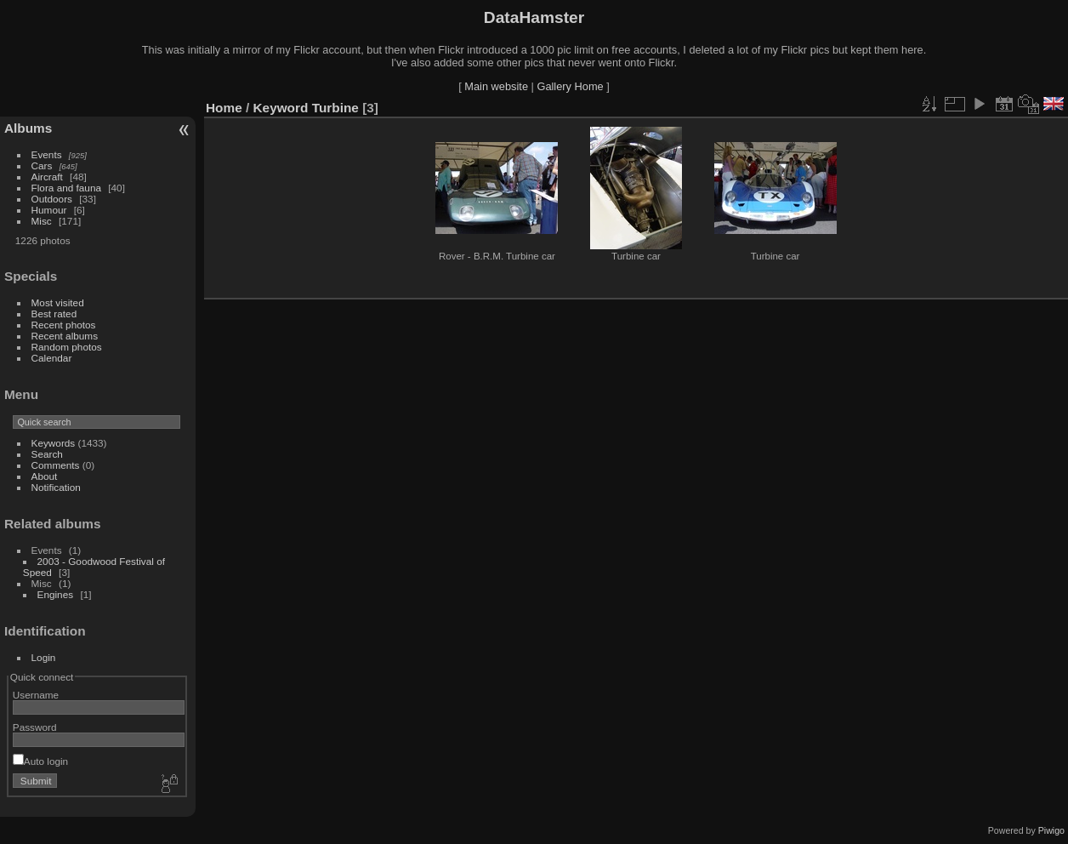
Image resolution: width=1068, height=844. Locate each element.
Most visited (57, 302)
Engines (55, 594)
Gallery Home (570, 86)
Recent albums (64, 335)
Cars (42, 165)
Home (224, 107)
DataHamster (534, 17)
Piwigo (1051, 830)
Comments (55, 464)
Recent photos (63, 324)
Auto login (40, 761)
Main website (496, 86)
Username (36, 694)
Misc (41, 220)
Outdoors (51, 198)
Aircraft (47, 176)
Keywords (53, 442)
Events (46, 154)
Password (35, 727)
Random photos (66, 346)
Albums (28, 128)
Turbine (335, 107)
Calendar (51, 357)
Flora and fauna (66, 187)
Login (43, 657)
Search (47, 453)
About (44, 476)
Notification (56, 487)
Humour (49, 209)
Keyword (281, 107)
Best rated (54, 313)
